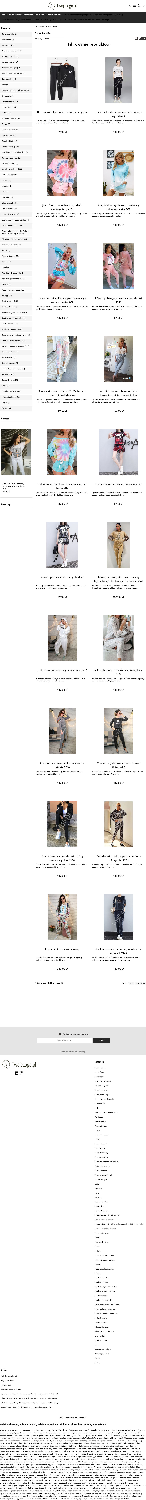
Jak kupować (6, 1385)
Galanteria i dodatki (102, 1135)
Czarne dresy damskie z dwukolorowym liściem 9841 (118, 765)
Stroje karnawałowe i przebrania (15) (16, 335)
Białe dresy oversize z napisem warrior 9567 (62, 670)
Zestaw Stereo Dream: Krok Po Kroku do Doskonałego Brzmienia (91, 19)
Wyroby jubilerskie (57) (11, 397)
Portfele (97, 1251)
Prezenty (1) (6, 284)
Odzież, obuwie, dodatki (104, 1219)
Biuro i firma (99, 1072)
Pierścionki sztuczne (102, 1233)
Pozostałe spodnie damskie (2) (13, 279)
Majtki (97, 1193)
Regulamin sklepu (7, 1380)
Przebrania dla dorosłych (104, 1269)
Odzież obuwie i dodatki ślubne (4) (15, 220)
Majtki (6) (5, 192)
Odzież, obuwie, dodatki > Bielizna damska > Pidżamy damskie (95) (15, 232)
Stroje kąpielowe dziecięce (105, 1309)
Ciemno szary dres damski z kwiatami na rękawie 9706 (62, 765)
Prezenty (98, 1264)
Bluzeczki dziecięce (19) (11, 68)
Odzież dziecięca (101, 1210)
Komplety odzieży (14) (10, 146)
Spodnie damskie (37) (10, 307)
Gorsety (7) (6, 124)
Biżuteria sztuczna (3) (10, 62)
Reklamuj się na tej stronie (11, 1389)
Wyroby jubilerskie (102, 1353)
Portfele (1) (6, 267)
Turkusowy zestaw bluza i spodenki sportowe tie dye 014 (62, 486)
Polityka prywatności (9, 1376)
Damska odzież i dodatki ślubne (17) (15, 90)
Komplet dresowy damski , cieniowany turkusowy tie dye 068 (118, 207)
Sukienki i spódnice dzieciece (106, 1313)
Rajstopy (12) (7, 295)
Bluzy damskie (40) (9, 79)
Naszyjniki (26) (7, 197)
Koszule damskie (101, 1170)
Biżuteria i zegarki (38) (10, 56)
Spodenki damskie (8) (10, 301)
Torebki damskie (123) (10, 380)
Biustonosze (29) (8, 45)
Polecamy (5, 504)
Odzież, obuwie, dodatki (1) (12, 225)
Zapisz (102, 1040)
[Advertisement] (73, 1009)
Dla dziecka (99, 1117)
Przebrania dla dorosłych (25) (13, 290)
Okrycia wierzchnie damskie (105, 1228)
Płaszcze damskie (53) (10, 256)
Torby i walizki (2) (8, 374)
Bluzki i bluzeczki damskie (104, 1099)
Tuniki (97, 1345)
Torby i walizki (100, 1336)
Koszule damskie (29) (10, 163)
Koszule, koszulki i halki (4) (12, 169)
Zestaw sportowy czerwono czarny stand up (118, 484)
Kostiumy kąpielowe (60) (11, 158)
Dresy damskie (100, 1121)
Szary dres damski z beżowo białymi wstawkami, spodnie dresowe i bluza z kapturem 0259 (118, 395)
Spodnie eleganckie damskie (105, 1286)
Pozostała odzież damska (104, 1255)
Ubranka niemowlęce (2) (11, 391)
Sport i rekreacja (101, 1295)
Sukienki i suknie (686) (10, 352)
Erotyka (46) (6, 113)
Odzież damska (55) (9, 209)
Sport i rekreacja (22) (10, 324)
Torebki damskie (101, 1340)
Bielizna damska (101, 1068)
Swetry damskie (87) (9, 357)
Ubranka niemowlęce (103, 1349)
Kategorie (5, 28)
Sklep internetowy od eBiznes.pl (73, 1417)
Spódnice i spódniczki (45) (12, 329)
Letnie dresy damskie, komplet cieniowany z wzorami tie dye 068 (62, 300)
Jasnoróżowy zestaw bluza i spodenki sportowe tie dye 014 (62, 207)
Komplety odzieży (101, 1157)
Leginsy (97, 1184)
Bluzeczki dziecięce (102, 1094)
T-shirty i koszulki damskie (104, 1331)
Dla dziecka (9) (7, 96)
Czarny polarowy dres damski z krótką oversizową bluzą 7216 (62, 858)
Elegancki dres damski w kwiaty (62, 949)
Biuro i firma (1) (8, 39)
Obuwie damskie (101, 1202)
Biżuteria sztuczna (101, 1090)
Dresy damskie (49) (10, 101)
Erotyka (97, 1130)
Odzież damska (100, 1206)
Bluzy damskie (100, 1103)
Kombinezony (100, 1148)
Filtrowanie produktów (89, 44)
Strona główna (40, 26)
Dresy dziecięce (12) (9, 107)
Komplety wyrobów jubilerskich (106, 1161)
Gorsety (97, 1139)
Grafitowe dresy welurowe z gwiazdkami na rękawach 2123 (118, 951)
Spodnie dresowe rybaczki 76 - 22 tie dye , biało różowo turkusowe (62, 393)
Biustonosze (99, 1076)
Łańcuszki (98, 1188)
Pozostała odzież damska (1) (12, 273)
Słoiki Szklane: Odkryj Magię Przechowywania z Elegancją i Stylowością (94, 14)
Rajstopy (98, 1273)
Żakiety (97, 1362)
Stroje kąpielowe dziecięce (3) (13, 341)
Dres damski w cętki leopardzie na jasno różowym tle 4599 (118, 858)
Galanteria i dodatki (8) (11, 118)
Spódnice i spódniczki (103, 1300)
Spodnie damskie (101, 1282)
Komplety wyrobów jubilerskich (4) (15, 152)
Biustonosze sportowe (103, 1081)
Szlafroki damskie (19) (10, 363)
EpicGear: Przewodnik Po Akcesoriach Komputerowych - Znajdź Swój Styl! (32, 14)
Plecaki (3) (6, 250)
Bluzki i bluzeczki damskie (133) (14, 73)
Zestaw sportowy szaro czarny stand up (62, 577)
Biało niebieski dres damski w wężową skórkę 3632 (118, 672)
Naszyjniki (98, 1197)
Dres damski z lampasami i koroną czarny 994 (62, 112)
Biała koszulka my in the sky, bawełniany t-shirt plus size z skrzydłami (13, 486)
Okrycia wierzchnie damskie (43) (14, 239)
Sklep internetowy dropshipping (73, 1051)
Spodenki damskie (101, 1278)
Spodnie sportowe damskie (105, 1291)
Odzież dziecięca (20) (10, 214)
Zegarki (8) (6, 403)
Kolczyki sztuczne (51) (10, 130)
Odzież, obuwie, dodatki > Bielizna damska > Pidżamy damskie (119, 1224)
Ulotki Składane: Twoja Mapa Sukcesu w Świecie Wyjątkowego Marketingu (32, 19)
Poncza (97, 1246)
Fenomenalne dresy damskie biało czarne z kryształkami (118, 114)
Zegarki (97, 1358)
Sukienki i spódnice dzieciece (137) (15, 346)
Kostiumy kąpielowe (102, 1166)
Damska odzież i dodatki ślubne (107, 1112)
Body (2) (5, 85)
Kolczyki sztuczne (101, 1143)
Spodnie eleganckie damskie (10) (14, 312)
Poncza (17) (6, 262)
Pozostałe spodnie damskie (105, 1260)
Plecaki (97, 1237)
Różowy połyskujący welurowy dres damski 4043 (118, 300)
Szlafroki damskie (101, 1327)
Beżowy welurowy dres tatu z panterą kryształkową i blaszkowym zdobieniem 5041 (118, 579)
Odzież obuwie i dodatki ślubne (107, 1215)
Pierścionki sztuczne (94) (11, 245)
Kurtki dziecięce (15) (9, 175)
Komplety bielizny (101, 1152)
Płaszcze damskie (101, 1242)
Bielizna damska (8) (9, 34)
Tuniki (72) (6, 386)
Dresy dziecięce (101, 1126)
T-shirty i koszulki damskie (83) (13, 369)
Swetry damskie (100, 1322)
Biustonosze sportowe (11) (11, 51)
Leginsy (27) (6, 180)
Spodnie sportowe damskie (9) (13, 318)
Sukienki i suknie (101, 1318)
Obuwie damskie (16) (10, 203)
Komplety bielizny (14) (10, 141)
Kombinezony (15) (9, 135)
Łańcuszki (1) (6, 186)
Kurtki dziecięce (101, 1179)
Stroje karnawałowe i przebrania (107, 1304)
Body (96, 1108)
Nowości (5, 418)
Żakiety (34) (6, 408)
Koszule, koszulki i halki (103, 1175)
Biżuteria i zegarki (101, 1085)
